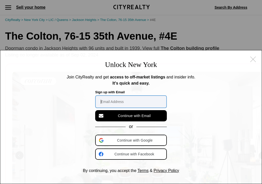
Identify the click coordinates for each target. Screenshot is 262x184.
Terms (143, 170)
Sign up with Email (110, 92)
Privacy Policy (166, 170)
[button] (131, 140)
